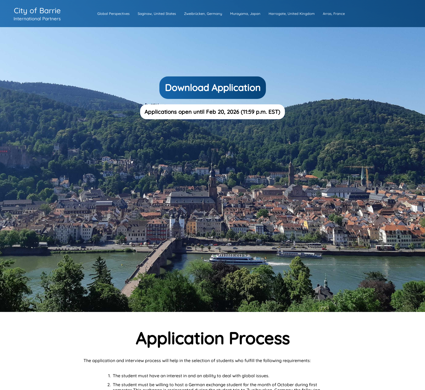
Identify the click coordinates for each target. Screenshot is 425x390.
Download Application (212, 88)
